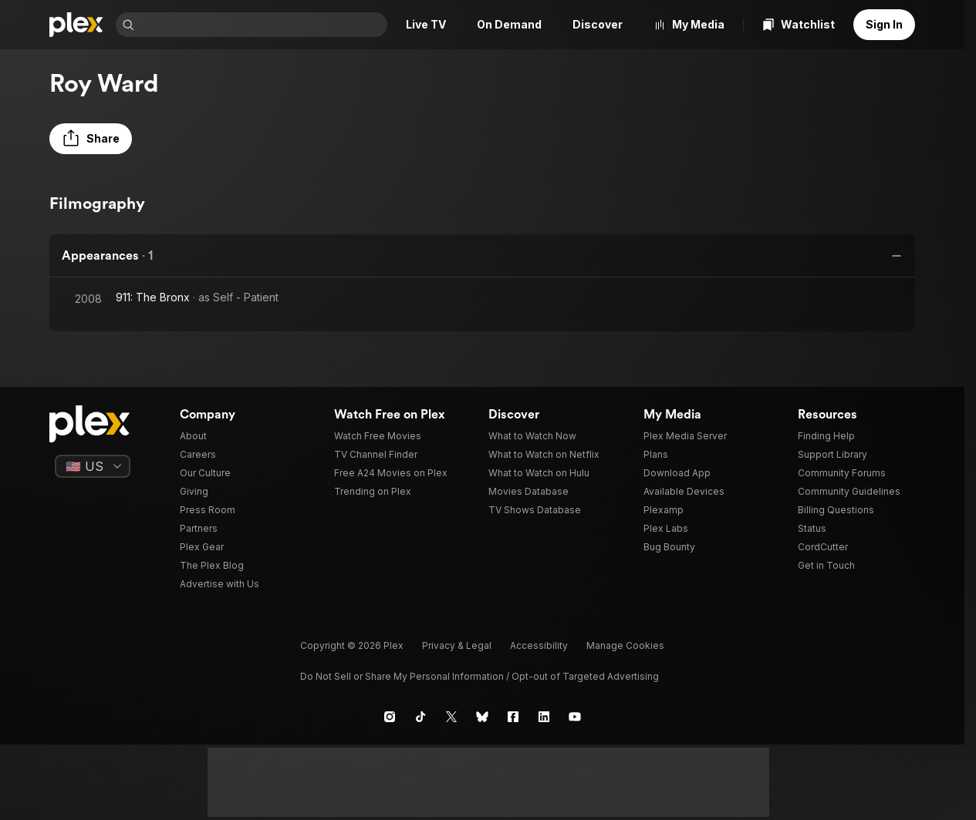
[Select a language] (92, 466)
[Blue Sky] (482, 716)
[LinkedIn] (544, 716)
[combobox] (262, 24)
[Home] (76, 24)
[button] (90, 138)
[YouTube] (574, 716)
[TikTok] (420, 716)
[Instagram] (389, 716)
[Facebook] (513, 716)
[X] (451, 716)
